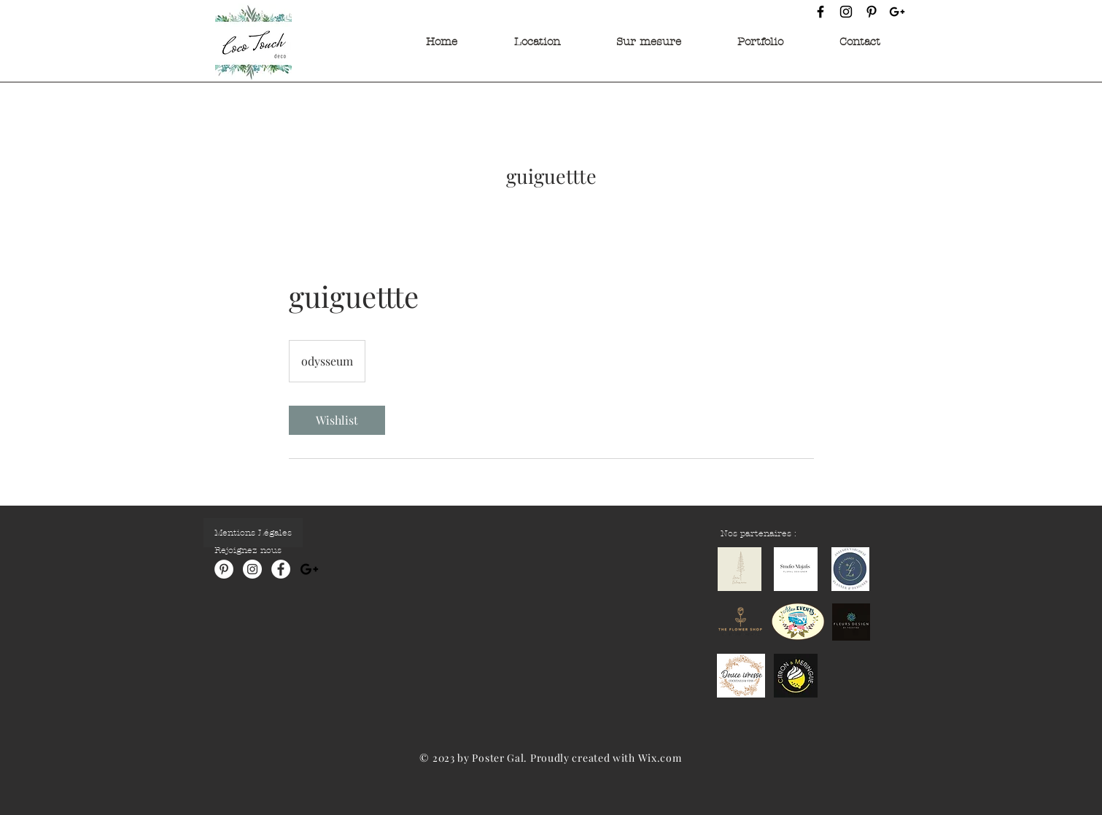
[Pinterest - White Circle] (223, 569)
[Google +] (897, 12)
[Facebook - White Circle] (280, 569)
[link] (337, 420)
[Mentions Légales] (253, 532)
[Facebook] (820, 12)
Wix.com (660, 758)
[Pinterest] (872, 12)
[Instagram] (846, 12)
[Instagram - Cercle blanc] (252, 569)
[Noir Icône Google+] (309, 569)
